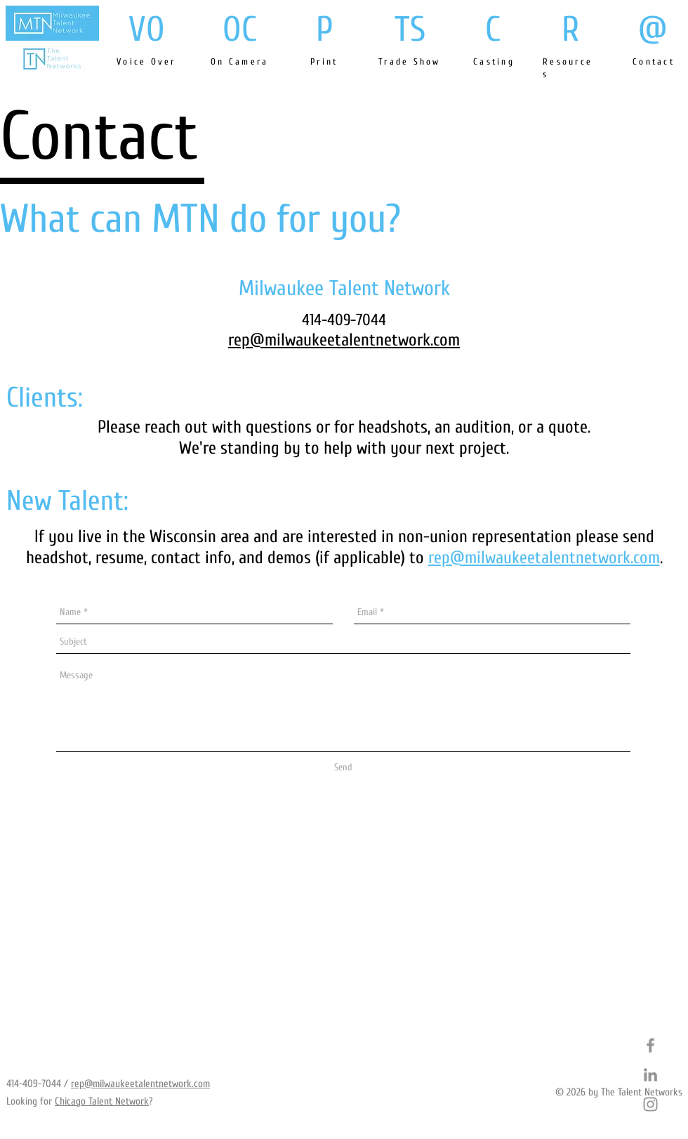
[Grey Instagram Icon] (650, 1104)
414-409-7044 (33, 1084)
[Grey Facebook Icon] (650, 1045)
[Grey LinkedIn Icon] (650, 1074)
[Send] (343, 768)
